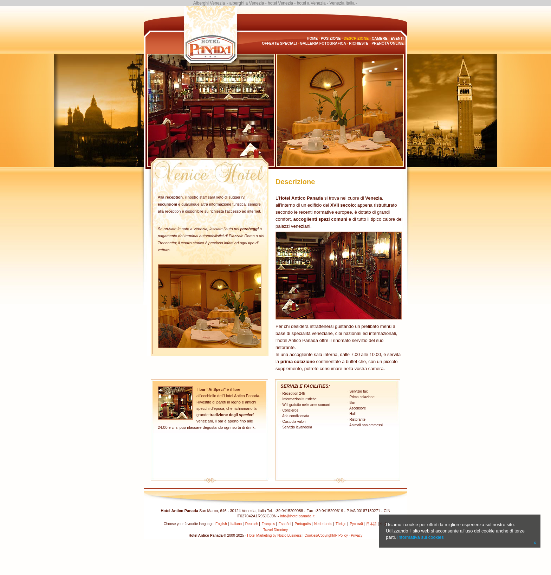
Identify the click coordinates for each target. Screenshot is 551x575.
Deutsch (251, 524)
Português (303, 524)
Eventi (397, 38)
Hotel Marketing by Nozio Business (274, 535)
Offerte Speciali (279, 43)
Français (268, 524)
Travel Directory (275, 530)
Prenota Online (387, 43)
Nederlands (323, 524)
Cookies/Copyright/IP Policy (326, 535)
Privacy (357, 535)
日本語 (371, 524)
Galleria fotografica (323, 43)
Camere (380, 38)
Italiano (236, 524)
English (221, 524)
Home (312, 38)
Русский (356, 524)
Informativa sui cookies (420, 537)
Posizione (331, 38)
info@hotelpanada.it (297, 516)
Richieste (358, 43)
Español (285, 524)
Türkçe (341, 524)
